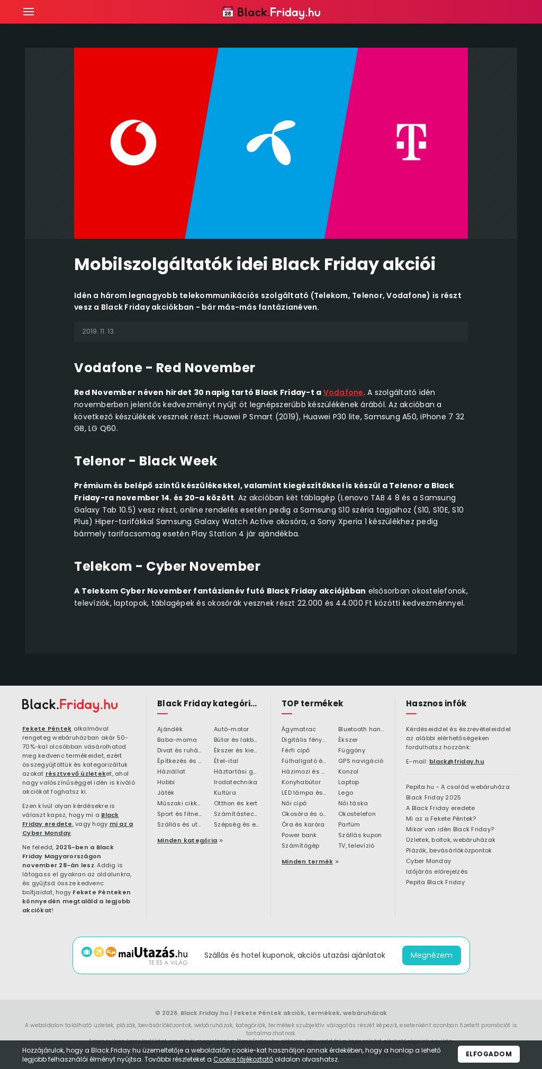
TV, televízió (356, 846)
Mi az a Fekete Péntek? (441, 819)
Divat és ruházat (180, 750)
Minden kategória (187, 840)
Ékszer (348, 740)
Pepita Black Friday (435, 882)
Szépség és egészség (237, 825)
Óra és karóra (303, 825)
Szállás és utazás (180, 825)
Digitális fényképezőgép (305, 740)
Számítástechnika (237, 814)
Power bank (299, 835)
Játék (165, 793)
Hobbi (166, 782)
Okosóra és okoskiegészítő (305, 814)
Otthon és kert (236, 803)
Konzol (348, 772)
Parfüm (349, 825)
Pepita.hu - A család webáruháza (458, 787)
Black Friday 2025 (433, 798)
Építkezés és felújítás (180, 761)
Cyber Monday (428, 861)
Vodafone (343, 392)
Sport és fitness (180, 814)
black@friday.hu (456, 761)
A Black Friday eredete (440, 808)
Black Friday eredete (70, 819)
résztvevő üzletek (76, 773)
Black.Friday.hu (204, 1013)
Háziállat (171, 772)
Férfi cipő (296, 750)
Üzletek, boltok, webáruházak (450, 840)
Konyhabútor (301, 782)
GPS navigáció (360, 761)
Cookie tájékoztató (243, 1059)
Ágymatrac (299, 729)
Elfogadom (489, 1053)
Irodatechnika (235, 782)
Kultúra (225, 793)
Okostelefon (357, 814)
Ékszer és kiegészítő (237, 750)
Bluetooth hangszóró (361, 729)
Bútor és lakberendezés (237, 740)
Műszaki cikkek (180, 803)
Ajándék (170, 729)
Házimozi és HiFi (305, 772)
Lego (345, 793)
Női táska (353, 803)
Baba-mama (177, 740)
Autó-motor (231, 729)
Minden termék (307, 861)
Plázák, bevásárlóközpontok (449, 851)
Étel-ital (226, 761)
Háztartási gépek (237, 772)
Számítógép (301, 846)
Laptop (348, 782)
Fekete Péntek (46, 728)
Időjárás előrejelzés (437, 872)
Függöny (351, 750)
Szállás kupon (360, 835)
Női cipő (294, 803)
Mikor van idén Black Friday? (450, 829)
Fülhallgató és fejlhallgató (305, 761)
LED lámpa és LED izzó (305, 793)
